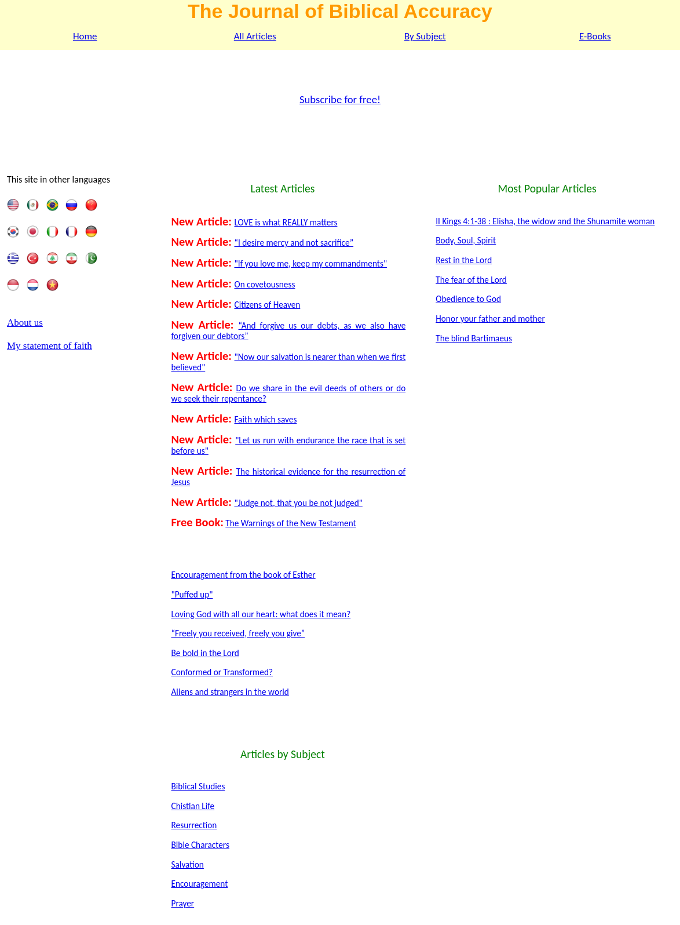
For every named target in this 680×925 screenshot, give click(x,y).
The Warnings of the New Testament (290, 523)
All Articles (255, 36)
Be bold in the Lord (205, 652)
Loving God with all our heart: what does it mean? (261, 614)
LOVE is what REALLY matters (286, 222)
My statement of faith (49, 345)
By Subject (425, 36)
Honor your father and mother (490, 318)
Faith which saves (266, 419)
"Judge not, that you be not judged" (299, 502)
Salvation (187, 864)
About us (25, 322)
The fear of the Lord (471, 279)
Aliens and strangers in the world (230, 691)
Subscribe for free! (340, 99)
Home (85, 36)
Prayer (183, 903)
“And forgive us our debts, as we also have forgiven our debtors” (288, 330)
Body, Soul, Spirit (466, 240)
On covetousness (265, 284)
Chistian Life (193, 805)
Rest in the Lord (464, 259)
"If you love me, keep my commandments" (311, 263)
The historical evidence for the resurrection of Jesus (288, 476)
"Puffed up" (192, 594)
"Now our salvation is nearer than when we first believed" (288, 362)
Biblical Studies (198, 786)
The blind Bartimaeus (474, 338)
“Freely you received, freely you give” (238, 633)
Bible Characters (200, 844)
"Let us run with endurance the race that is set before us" (288, 445)
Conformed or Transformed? (222, 672)
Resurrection (194, 825)
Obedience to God (468, 298)
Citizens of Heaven (268, 304)
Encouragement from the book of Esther (243, 574)
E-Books (595, 36)
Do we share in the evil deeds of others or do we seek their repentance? (288, 393)
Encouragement (199, 883)
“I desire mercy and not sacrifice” (294, 242)
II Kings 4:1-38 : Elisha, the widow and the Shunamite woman (545, 221)
